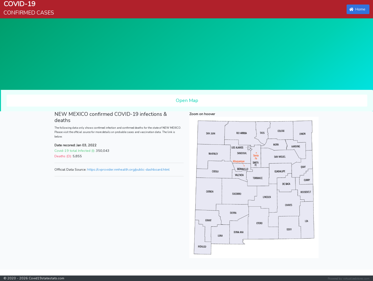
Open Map (187, 100)
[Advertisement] (186, 54)
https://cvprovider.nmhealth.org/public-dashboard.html (128, 169)
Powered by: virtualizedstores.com (348, 279)
